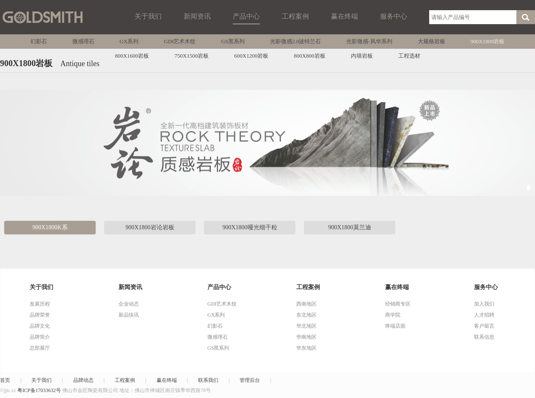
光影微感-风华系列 (369, 41)
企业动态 (129, 304)
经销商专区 (398, 304)
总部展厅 (40, 348)
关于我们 (148, 16)
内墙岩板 (362, 56)
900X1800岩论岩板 (149, 227)
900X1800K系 (49, 227)
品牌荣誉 (40, 315)
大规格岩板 (431, 41)
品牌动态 (83, 380)
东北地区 (306, 315)
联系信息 (484, 337)
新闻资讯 (197, 16)
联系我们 (208, 380)
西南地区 (306, 304)
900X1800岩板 (488, 41)
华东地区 (306, 348)
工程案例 (295, 16)
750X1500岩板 (191, 56)
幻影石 (38, 41)
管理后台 (250, 380)
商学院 (392, 315)
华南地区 (306, 337)
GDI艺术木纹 (180, 41)
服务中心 (393, 16)
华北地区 (306, 326)
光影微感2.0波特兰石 (295, 41)
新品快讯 (129, 315)
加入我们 (484, 304)
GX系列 (129, 41)
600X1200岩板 (251, 56)
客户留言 (484, 326)
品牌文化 (40, 326)
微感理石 (83, 41)
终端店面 (395, 326)
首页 (5, 380)
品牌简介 (40, 337)
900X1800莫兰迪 (349, 227)
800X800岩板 (309, 56)
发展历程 (40, 304)
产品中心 (246, 16)
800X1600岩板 (132, 56)
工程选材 (409, 56)
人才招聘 (484, 315)
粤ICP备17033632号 (39, 390)
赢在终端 (344, 16)
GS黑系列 (233, 41)
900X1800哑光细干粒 (249, 227)
